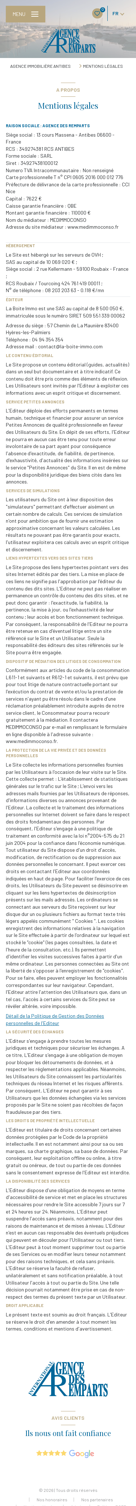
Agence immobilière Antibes (40, 66)
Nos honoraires (52, 1499)
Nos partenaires (97, 1499)
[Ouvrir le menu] (25, 14)
